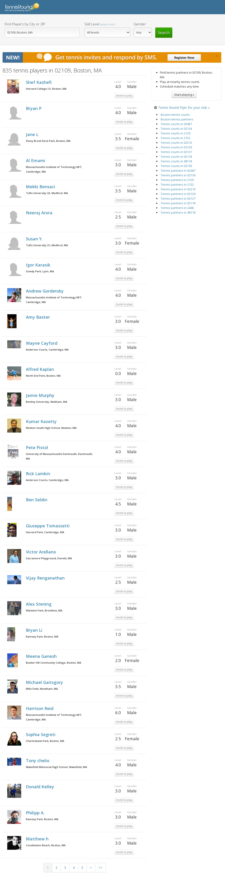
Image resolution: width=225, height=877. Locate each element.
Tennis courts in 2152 (175, 138)
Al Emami (36, 160)
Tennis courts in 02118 (176, 156)
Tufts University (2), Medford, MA (47, 193)
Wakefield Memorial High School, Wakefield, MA (56, 767)
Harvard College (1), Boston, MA (46, 88)
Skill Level (99, 24)
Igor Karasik (39, 265)
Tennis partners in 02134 (178, 175)
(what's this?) (107, 24)
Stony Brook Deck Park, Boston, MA (48, 141)
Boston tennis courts (175, 115)
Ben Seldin (37, 499)
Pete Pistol (37, 447)
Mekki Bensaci (41, 186)
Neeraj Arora (40, 212)
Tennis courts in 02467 (176, 124)
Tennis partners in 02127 (178, 198)
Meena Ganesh (42, 656)
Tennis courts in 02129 (176, 147)
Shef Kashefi (39, 82)
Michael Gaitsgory (45, 682)
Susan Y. (35, 239)
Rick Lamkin (38, 473)
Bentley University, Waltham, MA (46, 401)
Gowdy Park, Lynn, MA (40, 271)
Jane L (33, 134)
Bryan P (34, 108)
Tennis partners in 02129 (178, 194)
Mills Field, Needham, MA (42, 688)
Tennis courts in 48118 (176, 161)
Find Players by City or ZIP (25, 24)
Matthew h (38, 839)
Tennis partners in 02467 (178, 170)
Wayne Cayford (42, 343)
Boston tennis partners (177, 119)
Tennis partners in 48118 (178, 212)
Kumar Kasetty (42, 421)
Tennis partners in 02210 (178, 189)
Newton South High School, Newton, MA (51, 428)
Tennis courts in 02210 (176, 142)
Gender (140, 24)
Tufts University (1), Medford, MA (47, 245)
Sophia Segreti (41, 734)
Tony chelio (38, 760)
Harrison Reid (40, 708)
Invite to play (124, 95)
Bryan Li (35, 630)
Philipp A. (36, 813)
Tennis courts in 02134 (176, 128)
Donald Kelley (40, 786)
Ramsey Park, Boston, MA (42, 636)
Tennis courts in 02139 (176, 166)
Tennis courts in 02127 (176, 152)
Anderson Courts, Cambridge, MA (47, 349)
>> (100, 867)
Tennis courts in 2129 (175, 133)
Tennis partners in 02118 (178, 203)
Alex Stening (39, 604)
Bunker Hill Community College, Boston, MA (53, 662)
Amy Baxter (38, 317)
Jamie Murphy (40, 395)
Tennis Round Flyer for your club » (184, 107)
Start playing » (184, 94)
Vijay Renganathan (46, 578)
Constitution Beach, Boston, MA (46, 845)
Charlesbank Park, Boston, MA (45, 741)
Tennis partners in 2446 (177, 208)
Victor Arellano (41, 552)
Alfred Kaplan (40, 369)
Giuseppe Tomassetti (48, 526)
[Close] (216, 56)
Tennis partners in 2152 (177, 184)
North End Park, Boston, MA (43, 375)
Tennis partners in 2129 (177, 180)
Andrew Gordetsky (45, 291)
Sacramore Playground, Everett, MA (49, 558)
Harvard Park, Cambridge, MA (45, 532)
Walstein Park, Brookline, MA (44, 610)
